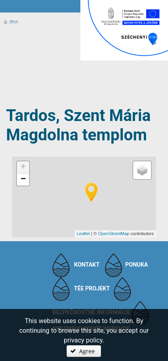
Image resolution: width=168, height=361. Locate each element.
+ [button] (23, 167)
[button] (84, 351)
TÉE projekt (92, 288)
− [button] (23, 179)
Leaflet (83, 233)
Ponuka (136, 264)
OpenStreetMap (114, 233)
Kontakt (86, 264)
